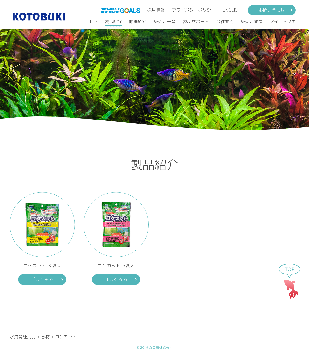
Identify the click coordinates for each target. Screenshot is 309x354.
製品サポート (196, 22)
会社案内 (224, 22)
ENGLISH (232, 10)
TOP (93, 22)
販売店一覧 (165, 22)
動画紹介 (138, 22)
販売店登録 (251, 22)
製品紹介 (113, 22)
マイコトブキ (283, 22)
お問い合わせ (272, 10)
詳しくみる (42, 279)
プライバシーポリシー (193, 10)
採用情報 (156, 10)
